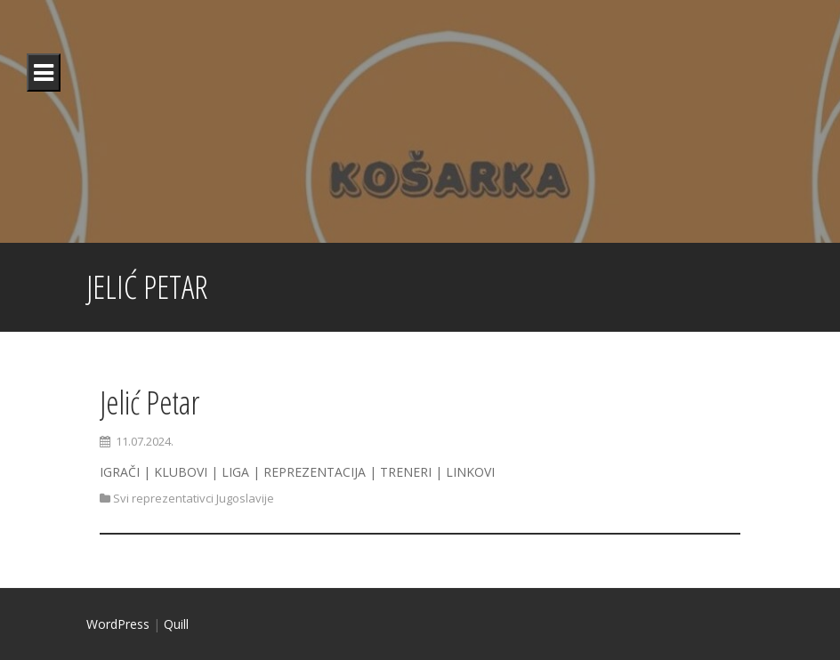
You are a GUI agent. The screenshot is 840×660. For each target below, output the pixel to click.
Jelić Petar (149, 402)
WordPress (117, 624)
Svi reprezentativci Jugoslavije (193, 498)
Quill (176, 624)
